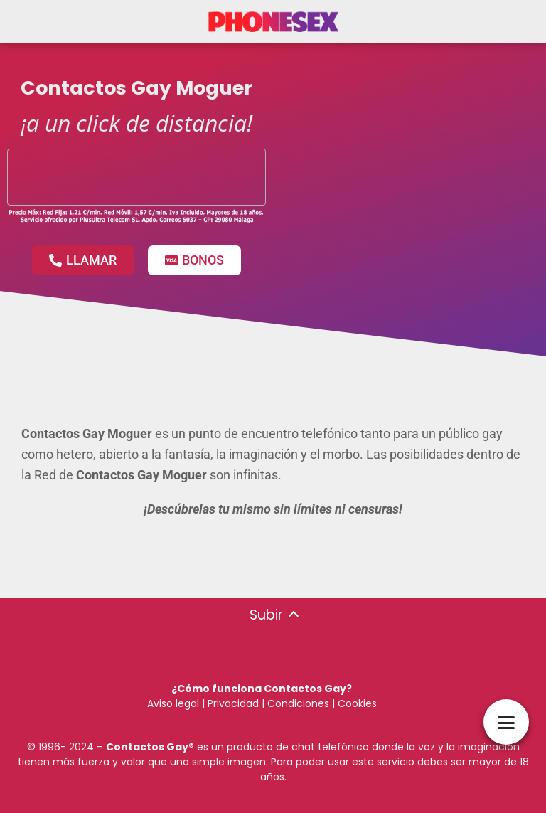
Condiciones (296, 703)
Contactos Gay (147, 747)
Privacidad (233, 703)
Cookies (357, 703)
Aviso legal (173, 703)
